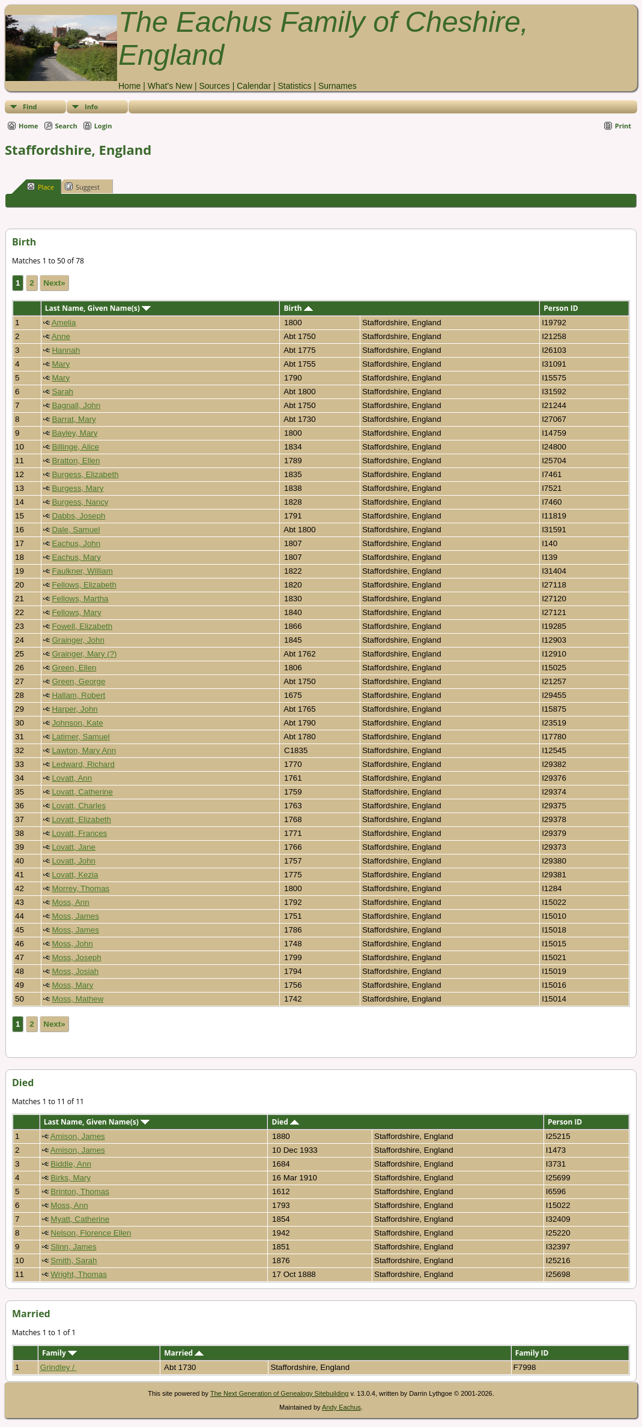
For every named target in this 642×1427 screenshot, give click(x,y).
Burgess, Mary (77, 488)
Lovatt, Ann (72, 778)
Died (285, 1122)
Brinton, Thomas (79, 1191)
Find (30, 106)
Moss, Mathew (77, 998)
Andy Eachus (341, 1407)
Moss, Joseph (76, 957)
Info (91, 106)
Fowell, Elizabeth (82, 626)
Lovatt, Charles (79, 805)
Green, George (78, 681)
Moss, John (72, 943)
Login (103, 125)
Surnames (337, 86)
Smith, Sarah (73, 1260)
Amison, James (77, 1136)
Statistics (294, 86)
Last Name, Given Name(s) (98, 308)
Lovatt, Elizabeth (81, 819)
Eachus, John (76, 543)
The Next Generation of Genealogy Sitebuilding (279, 1393)
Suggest (82, 186)
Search (66, 125)
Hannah (66, 350)
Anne (61, 336)
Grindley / (58, 1367)
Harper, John (74, 709)
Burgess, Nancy (80, 501)
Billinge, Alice (75, 446)
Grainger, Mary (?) (84, 653)
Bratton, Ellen (76, 460)
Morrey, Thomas (80, 888)
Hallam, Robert (78, 695)
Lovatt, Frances (79, 833)
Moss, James (75, 916)
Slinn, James (73, 1246)
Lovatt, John (73, 860)
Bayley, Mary (74, 432)
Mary (61, 363)
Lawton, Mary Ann (84, 750)
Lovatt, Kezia (75, 874)
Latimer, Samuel (80, 736)
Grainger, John (78, 639)
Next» (54, 282)
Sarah (62, 391)
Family (59, 1353)
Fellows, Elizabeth (84, 584)
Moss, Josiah (75, 971)
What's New (170, 86)
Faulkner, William (82, 570)
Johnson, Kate (77, 722)
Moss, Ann (70, 902)
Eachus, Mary (76, 557)
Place (40, 186)
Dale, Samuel (76, 529)
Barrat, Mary (73, 419)
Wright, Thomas (78, 1274)
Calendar (254, 86)
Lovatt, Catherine (82, 791)
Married (184, 1353)
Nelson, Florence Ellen (90, 1232)
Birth (297, 308)
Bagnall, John (76, 405)
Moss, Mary (72, 985)
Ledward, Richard (83, 764)
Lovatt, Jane (73, 847)
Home (129, 86)
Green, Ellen (74, 667)
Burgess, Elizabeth (85, 474)
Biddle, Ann (70, 1163)
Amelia (64, 322)
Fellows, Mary (76, 612)
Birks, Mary (70, 1177)
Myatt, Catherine (79, 1219)
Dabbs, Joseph (78, 515)
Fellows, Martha (80, 598)
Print (623, 125)
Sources (214, 86)
